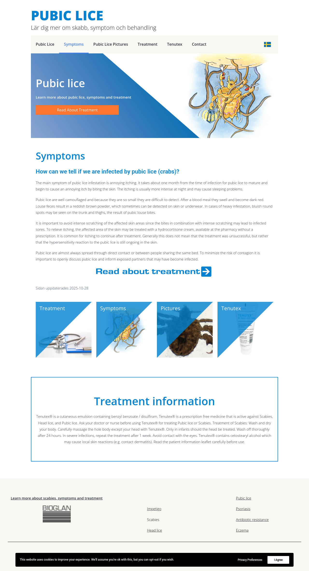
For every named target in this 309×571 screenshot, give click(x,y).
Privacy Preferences (250, 560)
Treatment (147, 44)
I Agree (278, 560)
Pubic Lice (67, 15)
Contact (199, 44)
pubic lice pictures (110, 44)
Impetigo (154, 508)
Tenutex (174, 44)
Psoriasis (243, 508)
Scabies (153, 519)
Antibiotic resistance (252, 519)
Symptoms (74, 44)
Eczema (242, 530)
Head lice (154, 530)
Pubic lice (45, 44)
